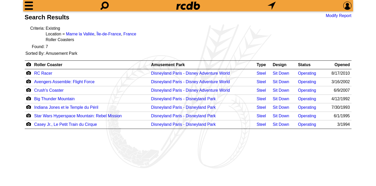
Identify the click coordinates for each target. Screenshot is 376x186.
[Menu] (29, 6)
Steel (261, 73)
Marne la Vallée (80, 34)
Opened (342, 65)
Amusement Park (168, 65)
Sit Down (281, 73)
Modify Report (339, 15)
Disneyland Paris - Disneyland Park (183, 99)
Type (261, 65)
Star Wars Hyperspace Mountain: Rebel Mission (78, 116)
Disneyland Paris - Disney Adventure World (190, 73)
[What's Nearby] (272, 6)
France (129, 34)
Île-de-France (109, 34)
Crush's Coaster (49, 90)
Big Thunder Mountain (54, 99)
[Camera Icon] (28, 73)
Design (279, 65)
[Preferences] (347, 6)
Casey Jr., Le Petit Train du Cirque (65, 124)
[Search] (105, 6)
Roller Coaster (48, 65)
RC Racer (43, 73)
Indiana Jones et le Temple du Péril (66, 107)
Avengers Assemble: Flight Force (64, 82)
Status (304, 65)
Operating (307, 73)
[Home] (188, 6)
